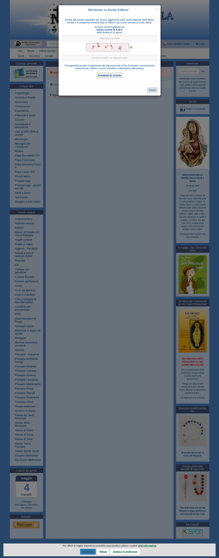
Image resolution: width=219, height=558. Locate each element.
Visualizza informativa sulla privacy (125, 68)
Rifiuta (103, 551)
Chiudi (152, 90)
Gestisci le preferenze (125, 551)
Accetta (88, 551)
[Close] (157, 9)
